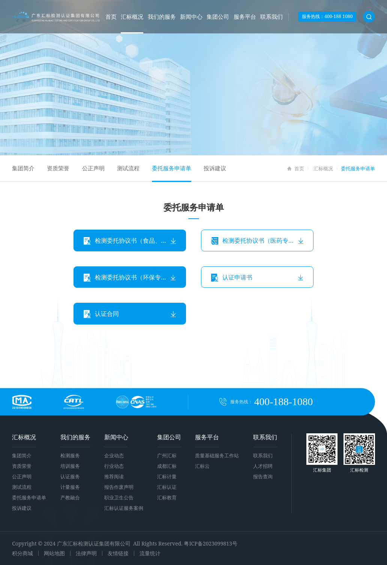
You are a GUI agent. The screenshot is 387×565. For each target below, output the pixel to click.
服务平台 (245, 16)
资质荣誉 (58, 168)
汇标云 (202, 466)
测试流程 (128, 168)
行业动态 (114, 466)
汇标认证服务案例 (123, 508)
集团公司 (218, 16)
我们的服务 (162, 16)
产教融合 (70, 497)
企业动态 (114, 455)
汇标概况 (132, 16)
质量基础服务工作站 (217, 455)
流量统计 (150, 553)
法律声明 (86, 553)
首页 (111, 16)
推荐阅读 (114, 476)
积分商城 (22, 553)
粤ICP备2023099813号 (210, 543)
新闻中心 (191, 16)
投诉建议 (215, 168)
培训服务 (70, 466)
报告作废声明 (119, 487)
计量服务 (70, 487)
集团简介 (23, 168)
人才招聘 (263, 466)
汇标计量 (167, 476)
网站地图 (54, 553)
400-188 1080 (338, 16)
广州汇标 (167, 455)
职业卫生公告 (119, 497)
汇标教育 (167, 497)
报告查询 (263, 476)
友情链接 (118, 553)
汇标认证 (167, 487)
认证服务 (70, 476)
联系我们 (271, 16)
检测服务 (70, 455)
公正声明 (93, 168)
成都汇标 (167, 466)
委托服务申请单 (171, 168)
